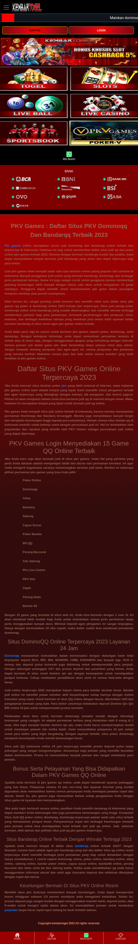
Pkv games (13, 245)
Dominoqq (12, 655)
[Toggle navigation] (6, 7)
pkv (64, 385)
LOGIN (101, 30)
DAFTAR (35, 30)
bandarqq (81, 846)
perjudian (11, 910)
